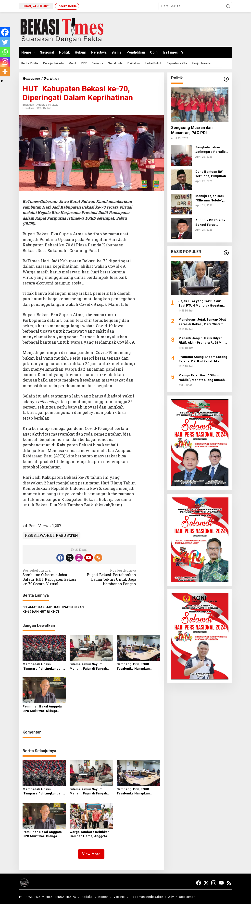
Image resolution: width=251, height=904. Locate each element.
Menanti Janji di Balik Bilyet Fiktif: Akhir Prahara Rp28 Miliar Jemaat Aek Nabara (203, 340)
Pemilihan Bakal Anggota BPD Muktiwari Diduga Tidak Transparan (42, 709)
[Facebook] (5, 32)
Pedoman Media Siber (146, 897)
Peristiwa (28, 108)
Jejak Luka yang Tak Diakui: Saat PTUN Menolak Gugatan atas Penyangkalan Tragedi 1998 (200, 303)
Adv (171, 897)
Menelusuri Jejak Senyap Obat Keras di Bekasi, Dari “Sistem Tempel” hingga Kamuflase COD (202, 322)
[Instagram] (5, 62)
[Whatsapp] (5, 52)
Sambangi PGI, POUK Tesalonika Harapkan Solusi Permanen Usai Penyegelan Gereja (134, 666)
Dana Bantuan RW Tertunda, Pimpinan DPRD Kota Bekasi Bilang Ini (210, 174)
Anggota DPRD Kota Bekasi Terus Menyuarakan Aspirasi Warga (210, 222)
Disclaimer (187, 897)
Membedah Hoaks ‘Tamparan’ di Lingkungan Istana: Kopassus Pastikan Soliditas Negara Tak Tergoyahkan (43, 666)
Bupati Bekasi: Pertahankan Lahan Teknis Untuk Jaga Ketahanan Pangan (109, 577)
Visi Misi (119, 897)
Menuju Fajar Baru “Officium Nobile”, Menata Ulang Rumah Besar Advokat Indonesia (211, 198)
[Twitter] (5, 42)
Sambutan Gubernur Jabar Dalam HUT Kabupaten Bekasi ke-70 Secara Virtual (50, 577)
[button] (228, 6)
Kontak (103, 897)
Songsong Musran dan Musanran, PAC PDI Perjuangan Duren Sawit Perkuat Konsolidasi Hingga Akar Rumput (196, 130)
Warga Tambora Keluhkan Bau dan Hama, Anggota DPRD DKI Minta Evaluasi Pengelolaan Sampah (90, 834)
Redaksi (87, 897)
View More (91, 854)
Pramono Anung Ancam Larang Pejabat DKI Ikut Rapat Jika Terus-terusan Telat (202, 359)
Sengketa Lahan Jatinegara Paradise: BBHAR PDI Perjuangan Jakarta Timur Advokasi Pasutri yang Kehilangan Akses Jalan (211, 149)
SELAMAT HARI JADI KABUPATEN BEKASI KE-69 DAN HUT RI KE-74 (54, 609)
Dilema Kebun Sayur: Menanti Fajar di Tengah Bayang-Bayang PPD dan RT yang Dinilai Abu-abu (89, 666)
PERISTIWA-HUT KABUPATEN (51, 535)
